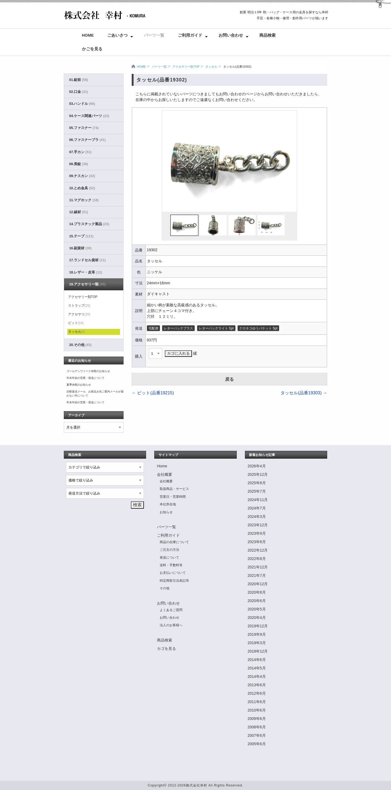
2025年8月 (257, 483)
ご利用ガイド (190, 35)
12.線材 (78, 212)
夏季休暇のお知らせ (79, 384)
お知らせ (166, 512)
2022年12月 (258, 550)
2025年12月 (258, 474)
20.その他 (80, 345)
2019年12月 (258, 626)
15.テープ (81, 236)
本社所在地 (168, 504)
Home (88, 35)
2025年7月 (257, 491)
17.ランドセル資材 (87, 260)
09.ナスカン (82, 176)
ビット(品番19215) (153, 393)
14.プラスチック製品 (89, 224)
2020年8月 (257, 592)
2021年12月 (258, 567)
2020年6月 (257, 601)
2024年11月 (258, 500)
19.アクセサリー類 (87, 284)
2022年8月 (257, 558)
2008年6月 (257, 727)
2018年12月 (258, 651)
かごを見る (92, 49)
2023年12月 (258, 525)
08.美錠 (78, 164)
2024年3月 (257, 516)
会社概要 (164, 474)
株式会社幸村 (196, 785)
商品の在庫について (174, 542)
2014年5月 (257, 668)
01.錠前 (78, 80)
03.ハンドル (82, 104)
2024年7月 (257, 508)
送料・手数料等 (171, 565)
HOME (141, 66)
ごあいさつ (117, 35)
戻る (229, 379)
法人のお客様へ (171, 625)
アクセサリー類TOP (185, 66)
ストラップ (79, 305)
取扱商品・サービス (174, 489)
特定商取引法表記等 (174, 581)
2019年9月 (257, 634)
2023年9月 (257, 533)
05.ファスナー (84, 128)
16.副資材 (80, 248)
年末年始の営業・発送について (86, 377)
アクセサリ (79, 314)
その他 (164, 588)
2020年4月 (257, 617)
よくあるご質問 (171, 610)
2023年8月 (257, 542)
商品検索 (267, 35)
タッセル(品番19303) (303, 393)
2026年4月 (257, 466)
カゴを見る (166, 648)
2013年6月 (257, 685)
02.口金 (78, 92)
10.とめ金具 (82, 188)
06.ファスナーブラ (87, 140)
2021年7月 (257, 575)
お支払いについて (173, 573)
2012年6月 (257, 693)
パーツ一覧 (154, 35)
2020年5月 (257, 609)
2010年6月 (257, 710)
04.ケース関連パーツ (89, 116)
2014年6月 (257, 659)
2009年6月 (257, 718)
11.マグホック (84, 200)
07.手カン (80, 152)
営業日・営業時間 (173, 497)
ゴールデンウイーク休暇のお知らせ (88, 371)
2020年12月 (258, 584)
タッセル (211, 66)
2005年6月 (257, 744)
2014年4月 (257, 676)
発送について (169, 557)
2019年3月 (257, 643)
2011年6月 (257, 702)
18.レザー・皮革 (85, 272)
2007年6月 (257, 735)
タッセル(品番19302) (237, 66)
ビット (76, 323)
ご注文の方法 (169, 550)
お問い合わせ (231, 35)
